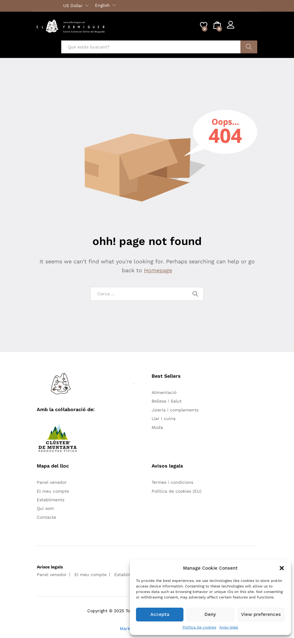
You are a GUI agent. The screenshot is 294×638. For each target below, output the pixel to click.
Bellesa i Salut (167, 401)
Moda (157, 427)
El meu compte (53, 491)
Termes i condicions (172, 482)
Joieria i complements (175, 409)
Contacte (46, 517)
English (102, 5)
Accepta (159, 614)
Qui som (45, 508)
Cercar (248, 46)
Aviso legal (228, 627)
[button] (282, 568)
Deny (210, 614)
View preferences (261, 614)
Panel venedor (52, 482)
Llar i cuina (163, 418)
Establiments (50, 499)
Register (248, 28)
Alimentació (164, 392)
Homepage (158, 270)
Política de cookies (199, 627)
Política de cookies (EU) (177, 491)
